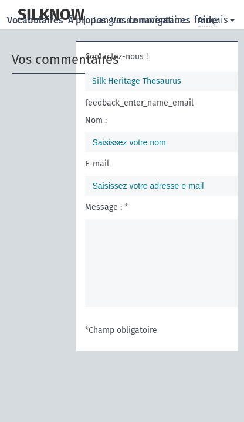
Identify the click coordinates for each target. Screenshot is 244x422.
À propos (88, 20)
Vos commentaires (152, 20)
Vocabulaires (36, 20)
